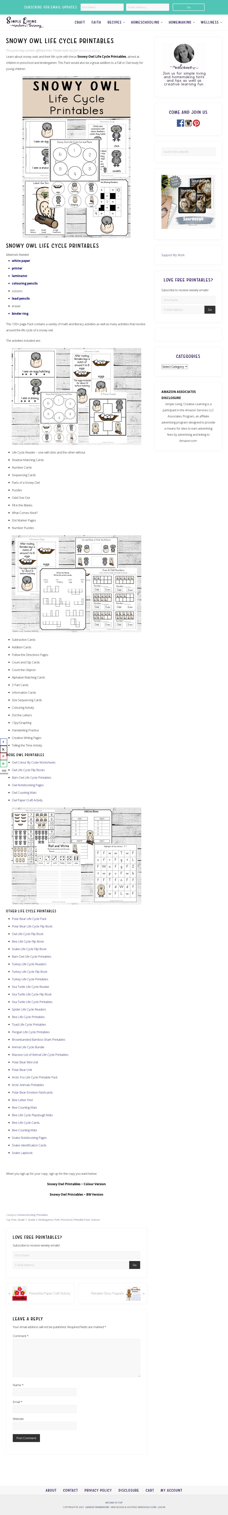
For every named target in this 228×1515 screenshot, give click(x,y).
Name (18, 1392)
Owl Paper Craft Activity (27, 808)
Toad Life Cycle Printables (29, 1032)
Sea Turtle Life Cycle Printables (32, 1009)
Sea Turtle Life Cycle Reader (30, 994)
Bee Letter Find (22, 1107)
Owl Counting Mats (24, 800)
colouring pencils (25, 291)
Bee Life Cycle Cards (26, 1130)
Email (17, 1409)
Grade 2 (32, 1227)
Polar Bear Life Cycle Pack (29, 926)
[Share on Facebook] (3, 742)
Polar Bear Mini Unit (25, 1070)
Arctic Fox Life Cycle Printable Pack (35, 1085)
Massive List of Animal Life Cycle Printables (40, 1062)
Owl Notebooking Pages (28, 793)
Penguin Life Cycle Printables (31, 1039)
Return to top (114, 1502)
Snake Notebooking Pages (29, 1145)
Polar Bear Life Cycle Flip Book (32, 934)
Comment (21, 1343)
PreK (57, 1227)
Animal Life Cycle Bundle (28, 1055)
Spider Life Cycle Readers (29, 1017)
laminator (19, 283)
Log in (161, 1507)
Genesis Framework (97, 1507)
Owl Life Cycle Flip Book (27, 941)
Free (13, 1227)
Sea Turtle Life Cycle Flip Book (32, 1002)
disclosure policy (89, 58)
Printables (42, 1222)
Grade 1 (22, 1227)
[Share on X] (3, 749)
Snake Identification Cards (29, 1153)
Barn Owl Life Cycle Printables (31, 964)
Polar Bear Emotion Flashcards (32, 1100)
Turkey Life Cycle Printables (30, 987)
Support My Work (173, 262)
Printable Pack (82, 1227)
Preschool (66, 1227)
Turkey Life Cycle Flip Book (29, 979)
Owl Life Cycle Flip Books (28, 778)
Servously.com (147, 1507)
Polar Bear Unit (22, 1077)
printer (17, 276)
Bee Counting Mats (24, 1115)
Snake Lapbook (22, 1160)
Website (18, 1426)
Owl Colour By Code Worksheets (33, 770)
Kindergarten (46, 1227)
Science (95, 1227)
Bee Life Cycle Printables (28, 1024)
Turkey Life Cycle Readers (29, 971)
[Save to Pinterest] (3, 756)
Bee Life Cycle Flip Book (28, 949)
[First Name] (102, 7)
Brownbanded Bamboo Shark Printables (38, 1047)
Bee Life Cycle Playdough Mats (32, 1122)
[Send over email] (3, 763)
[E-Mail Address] (147, 7)
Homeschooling (26, 1222)
